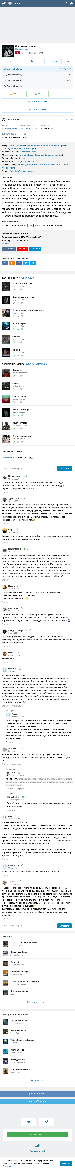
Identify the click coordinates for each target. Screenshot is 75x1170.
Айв (14, 773)
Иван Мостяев (15, 549)
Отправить (64, 469)
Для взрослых (27, 161)
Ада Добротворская (17, 630)
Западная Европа (53, 155)
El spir (11, 530)
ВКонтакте (9, 248)
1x (68, 61)
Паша (14, 714)
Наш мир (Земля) (27, 155)
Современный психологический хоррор (45, 145)
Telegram (35, 248)
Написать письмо (37, 1135)
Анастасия (13, 608)
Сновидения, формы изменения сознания (39, 164)
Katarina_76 (13, 865)
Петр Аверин (14, 476)
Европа (40, 155)
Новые (19, 457)
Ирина (11, 653)
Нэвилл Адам (21, 49)
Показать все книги (36, 1002)
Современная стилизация (22, 148)
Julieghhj (12, 748)
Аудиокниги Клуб (37, 1144)
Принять (66, 1163)
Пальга (11, 586)
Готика (5, 148)
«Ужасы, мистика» (36, 364)
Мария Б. (12, 669)
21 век (22, 158)
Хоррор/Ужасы (17, 145)
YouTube (23, 248)
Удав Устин (13, 498)
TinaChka (12, 881)
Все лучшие (37, 1080)
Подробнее (8, 1166)
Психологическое (27, 151)
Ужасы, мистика (11, 119)
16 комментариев (37, 101)
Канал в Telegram (37, 1101)
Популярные (8, 457)
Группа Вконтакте (37, 1093)
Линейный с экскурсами (22, 171)
